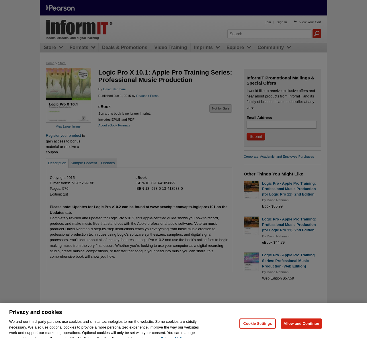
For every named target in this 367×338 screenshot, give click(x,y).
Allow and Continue (301, 329)
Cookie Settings (257, 329)
